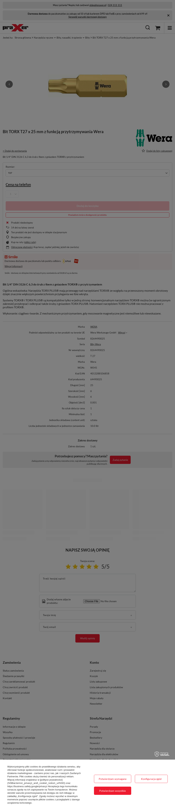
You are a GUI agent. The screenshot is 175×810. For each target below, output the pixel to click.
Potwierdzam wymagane (112, 778)
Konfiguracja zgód (151, 778)
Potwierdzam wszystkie (112, 790)
